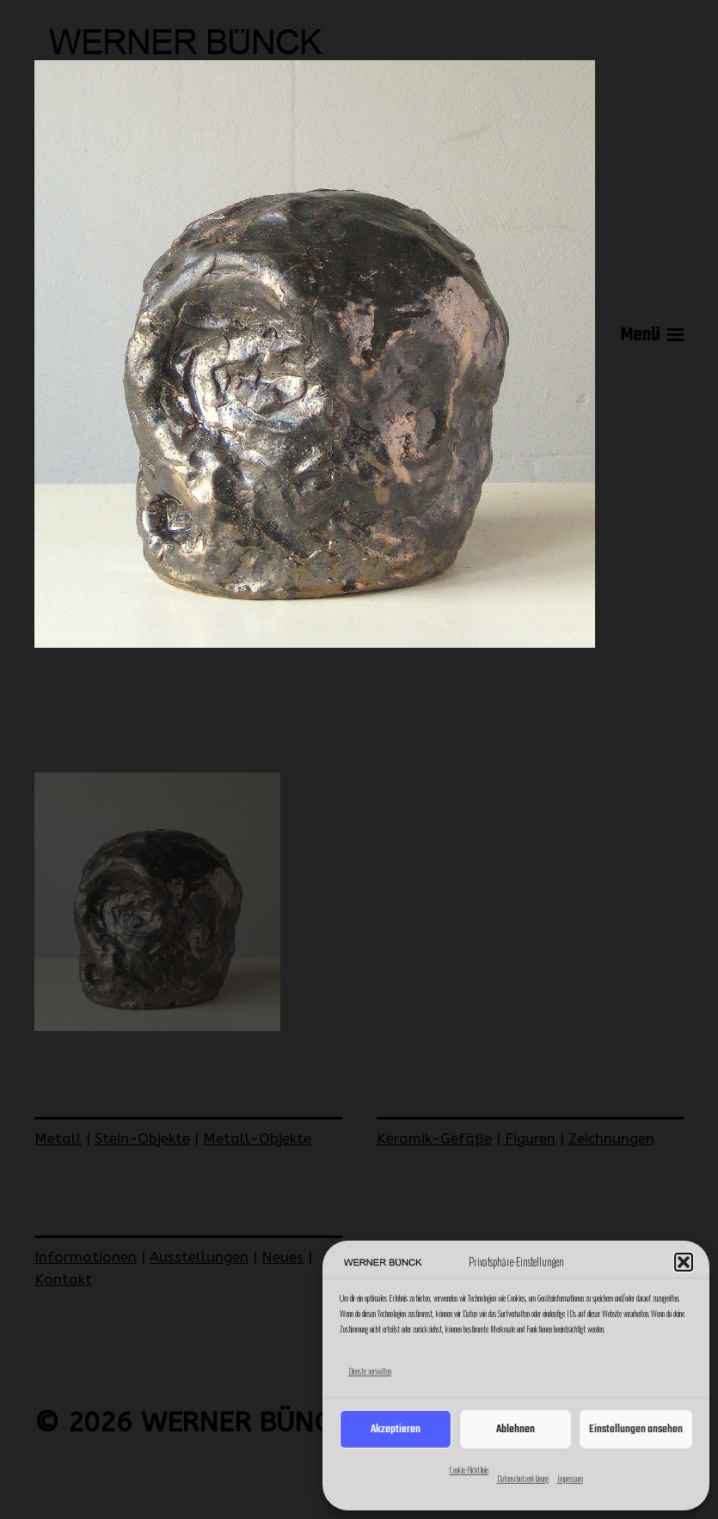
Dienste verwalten (369, 1371)
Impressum (570, 1478)
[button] (683, 1262)
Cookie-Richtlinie (469, 1470)
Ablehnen (515, 1429)
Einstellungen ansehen (636, 1429)
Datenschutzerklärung (523, 1478)
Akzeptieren (395, 1429)
